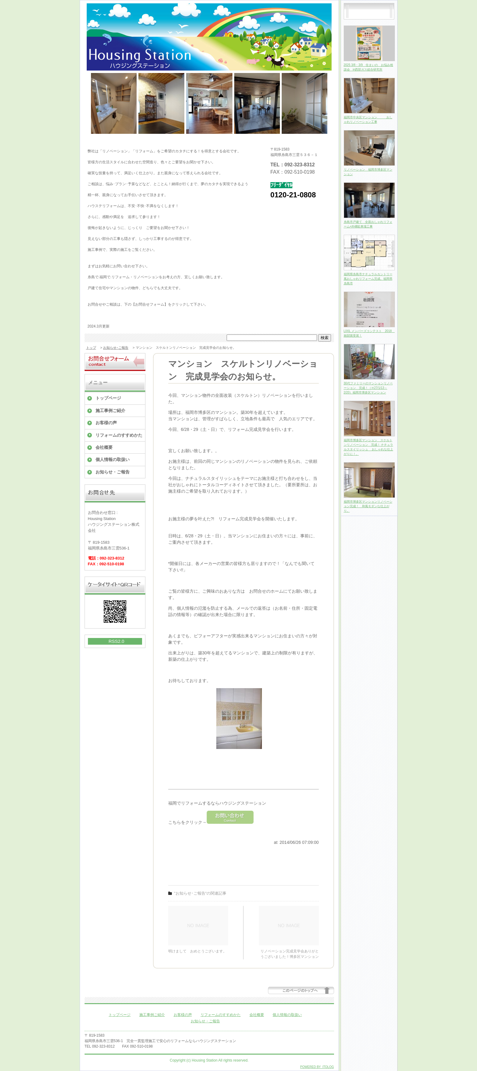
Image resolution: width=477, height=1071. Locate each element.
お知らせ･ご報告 (115, 347)
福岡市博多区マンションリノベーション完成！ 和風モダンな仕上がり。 (368, 506)
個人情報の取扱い (113, 459)
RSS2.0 (116, 641)
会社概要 (104, 447)
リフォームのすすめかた (119, 435)
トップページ (108, 398)
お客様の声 (106, 422)
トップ (91, 347)
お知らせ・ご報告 (113, 472)
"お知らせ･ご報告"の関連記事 (200, 893)
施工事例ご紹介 (110, 410)
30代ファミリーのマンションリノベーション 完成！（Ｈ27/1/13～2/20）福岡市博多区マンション (368, 388)
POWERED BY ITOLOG (317, 1067)
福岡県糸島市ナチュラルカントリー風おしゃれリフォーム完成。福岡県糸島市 (368, 278)
